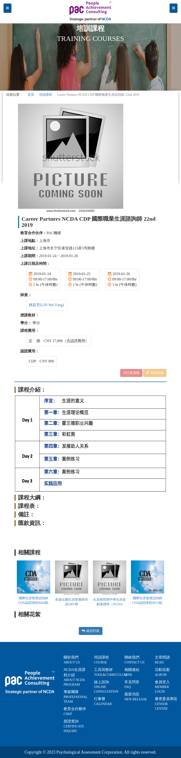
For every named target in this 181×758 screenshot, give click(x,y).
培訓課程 (45, 94)
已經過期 (131, 373)
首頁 (31, 94)
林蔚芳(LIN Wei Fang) (46, 305)
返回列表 (90, 631)
